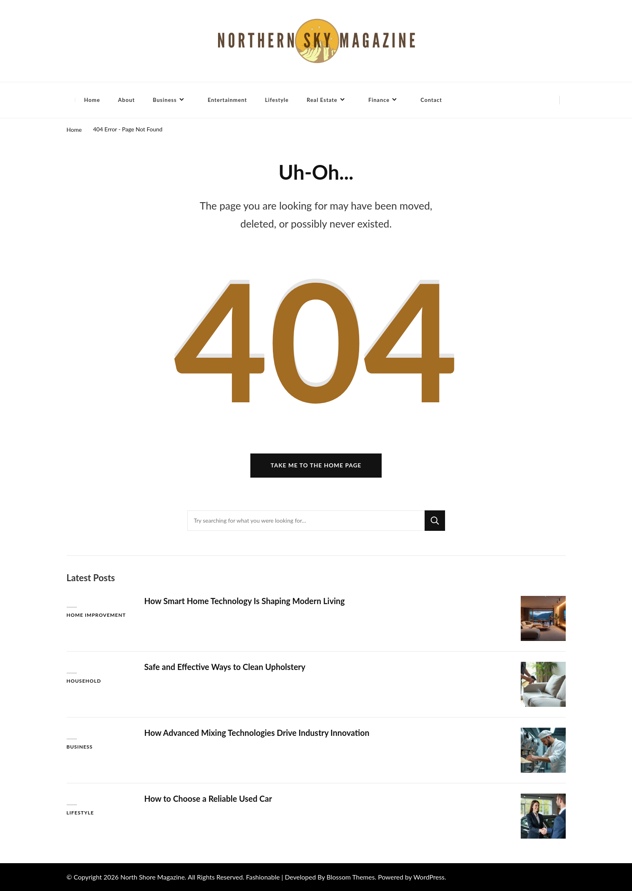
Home (92, 100)
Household (84, 681)
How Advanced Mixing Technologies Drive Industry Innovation (257, 733)
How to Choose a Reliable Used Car (208, 798)
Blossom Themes (350, 877)
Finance (378, 100)
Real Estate (322, 100)
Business (165, 100)
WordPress (428, 877)
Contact (431, 100)
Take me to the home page (316, 465)
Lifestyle (277, 100)
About (126, 100)
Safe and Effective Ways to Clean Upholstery (225, 667)
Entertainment (227, 100)
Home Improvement (96, 615)
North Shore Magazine (152, 877)
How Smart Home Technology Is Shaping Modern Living (245, 601)
